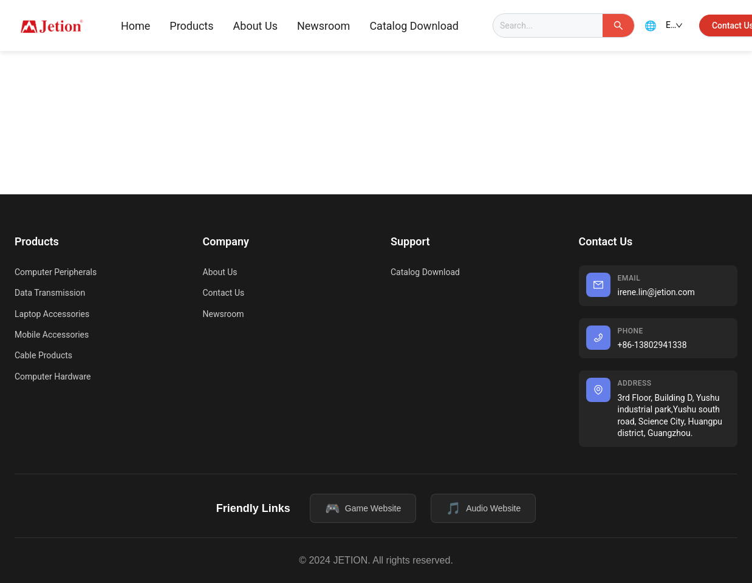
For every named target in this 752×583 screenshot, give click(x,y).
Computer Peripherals (56, 272)
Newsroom (323, 25)
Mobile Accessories (52, 334)
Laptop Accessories (52, 314)
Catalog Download (414, 25)
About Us (255, 25)
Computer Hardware (53, 376)
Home (135, 25)
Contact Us (224, 293)
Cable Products (43, 355)
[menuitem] (135, 26)
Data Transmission (50, 293)
